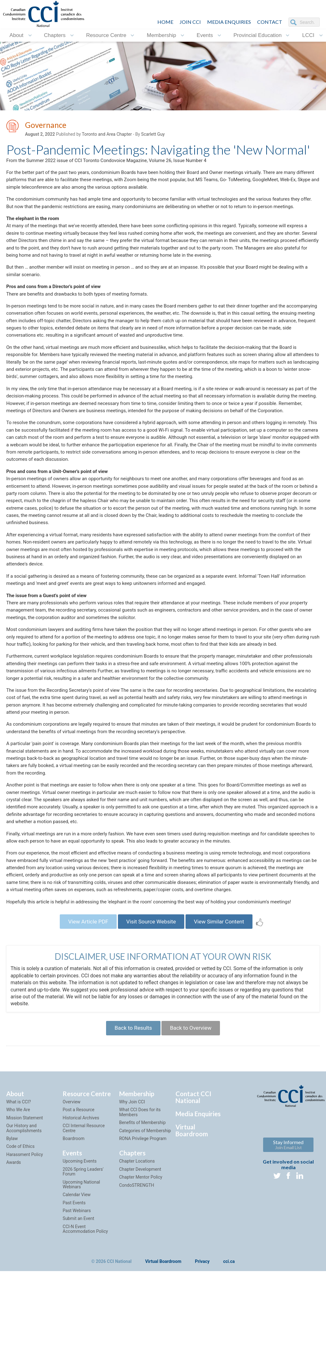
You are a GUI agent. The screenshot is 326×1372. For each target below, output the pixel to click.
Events (205, 35)
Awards (13, 1259)
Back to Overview (192, 1124)
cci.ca (229, 1358)
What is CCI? (18, 1198)
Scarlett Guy (153, 135)
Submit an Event (78, 1315)
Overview (71, 1198)
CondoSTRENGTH (136, 1282)
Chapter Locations (137, 1258)
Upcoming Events (79, 1258)
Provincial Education (257, 35)
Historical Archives (81, 1214)
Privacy (202, 1358)
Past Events (74, 1299)
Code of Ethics (20, 1243)
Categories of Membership (145, 1227)
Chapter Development (140, 1266)
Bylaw (12, 1235)
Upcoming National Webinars (81, 1281)
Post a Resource (78, 1207)
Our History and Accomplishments (24, 1225)
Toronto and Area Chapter (107, 135)
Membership (161, 35)
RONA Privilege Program (142, 1235)
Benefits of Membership (142, 1219)
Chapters (54, 35)
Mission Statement (24, 1214)
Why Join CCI (132, 1198)
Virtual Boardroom (192, 1227)
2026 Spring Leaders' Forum (83, 1269)
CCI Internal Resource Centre (83, 1225)
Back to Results (131, 1124)
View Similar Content (222, 1016)
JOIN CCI (190, 22)
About (16, 35)
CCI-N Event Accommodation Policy (85, 1326)
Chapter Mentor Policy (140, 1274)
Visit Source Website (151, 1016)
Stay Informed (288, 1242)
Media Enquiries (229, 22)
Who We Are (18, 1207)
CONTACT (269, 22)
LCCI (308, 35)
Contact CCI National (193, 1194)
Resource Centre (106, 35)
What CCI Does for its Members (140, 1209)
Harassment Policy (24, 1251)
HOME (165, 22)
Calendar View (76, 1292)
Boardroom (73, 1235)
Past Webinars (77, 1307)
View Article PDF (84, 1016)
